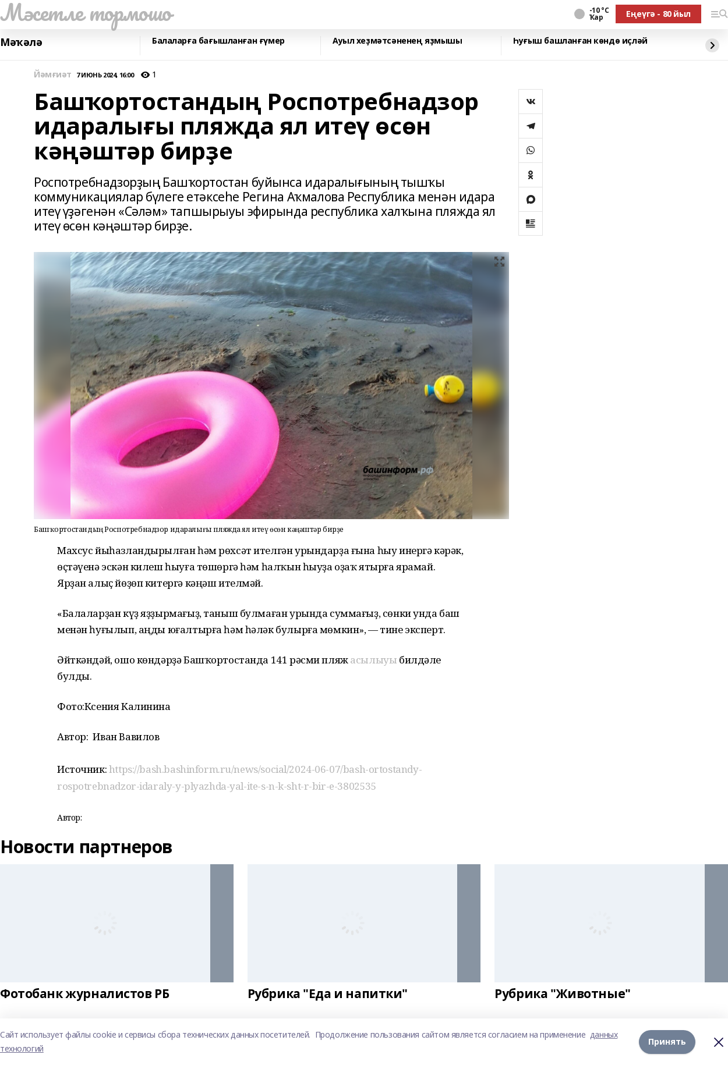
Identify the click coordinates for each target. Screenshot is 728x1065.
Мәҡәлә (21, 42)
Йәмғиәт (53, 75)
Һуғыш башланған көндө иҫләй (580, 41)
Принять (667, 1041)
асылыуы (373, 659)
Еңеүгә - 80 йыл (658, 13)
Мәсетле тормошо (85, 12)
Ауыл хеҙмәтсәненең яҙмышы (397, 41)
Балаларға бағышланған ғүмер (218, 41)
